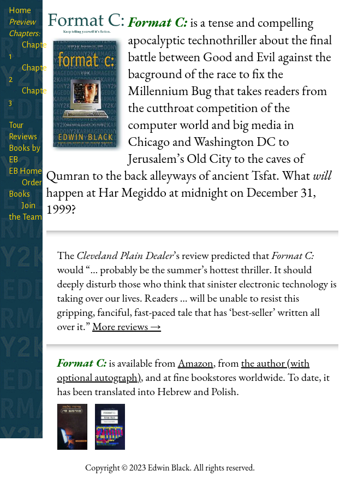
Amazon (195, 363)
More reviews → (126, 326)
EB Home (25, 171)
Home (20, 10)
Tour (16, 125)
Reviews (23, 136)
